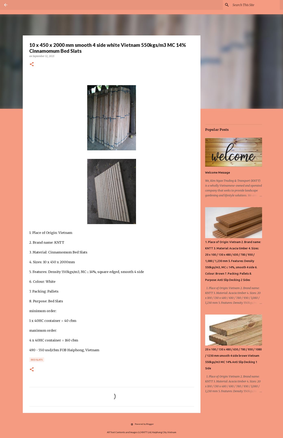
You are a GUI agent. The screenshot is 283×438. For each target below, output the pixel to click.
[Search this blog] (255, 5)
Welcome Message (217, 172)
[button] (31, 64)
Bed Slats (36, 359)
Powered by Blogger (142, 424)
